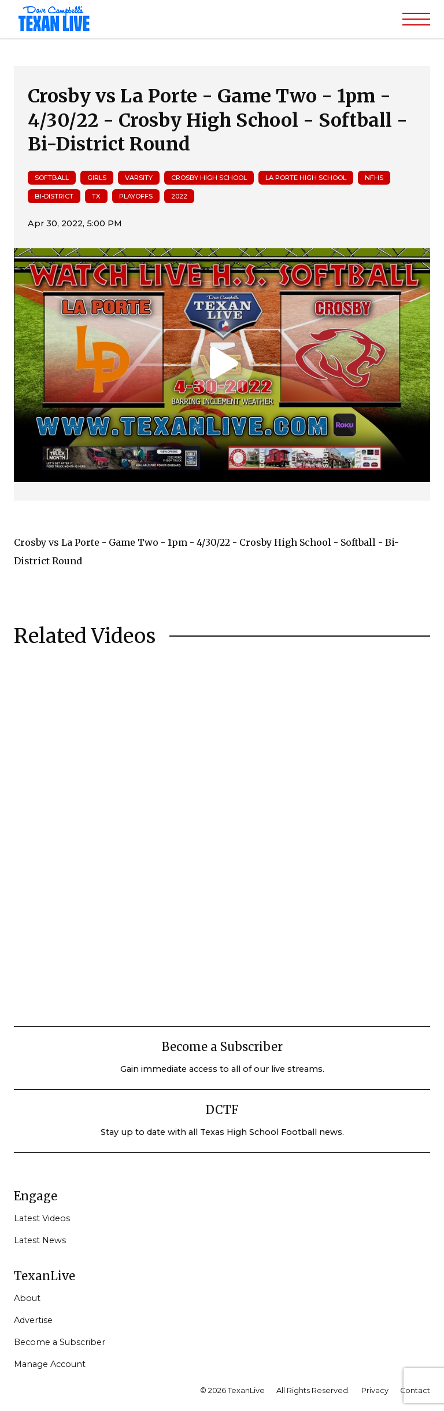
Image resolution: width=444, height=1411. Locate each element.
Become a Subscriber (59, 1342)
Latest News (40, 1240)
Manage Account (50, 1364)
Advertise (33, 1320)
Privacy (374, 1390)
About (27, 1298)
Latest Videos (42, 1218)
